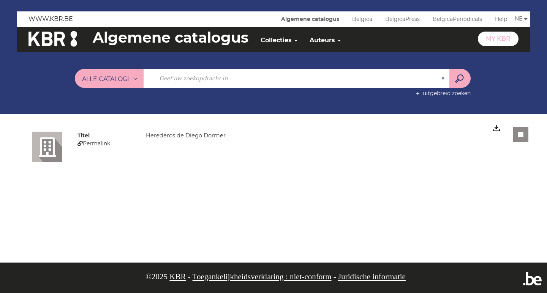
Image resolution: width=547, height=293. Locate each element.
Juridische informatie (372, 276)
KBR (177, 276)
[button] (47, 146)
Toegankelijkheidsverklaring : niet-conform (262, 276)
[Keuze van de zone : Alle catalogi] (109, 78)
